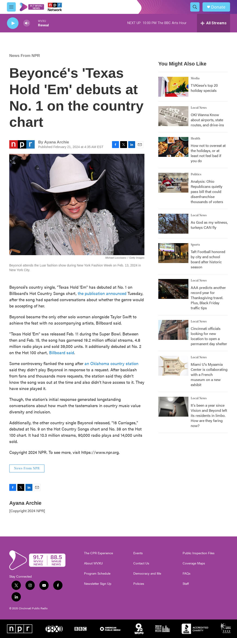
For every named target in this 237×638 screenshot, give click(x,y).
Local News (199, 108)
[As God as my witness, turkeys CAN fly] (173, 224)
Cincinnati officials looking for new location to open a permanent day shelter (209, 336)
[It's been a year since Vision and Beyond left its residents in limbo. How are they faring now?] (173, 407)
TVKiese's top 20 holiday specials (204, 88)
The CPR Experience (98, 553)
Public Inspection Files (199, 553)
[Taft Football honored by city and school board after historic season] (173, 253)
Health (195, 138)
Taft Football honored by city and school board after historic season (208, 259)
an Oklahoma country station (110, 363)
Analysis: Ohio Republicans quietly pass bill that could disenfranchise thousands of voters (207, 191)
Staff (186, 583)
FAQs (186, 573)
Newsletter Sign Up (97, 583)
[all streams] (213, 23)
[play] (12, 23)
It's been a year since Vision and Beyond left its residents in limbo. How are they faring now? (209, 415)
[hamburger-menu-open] (11, 7)
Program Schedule (97, 573)
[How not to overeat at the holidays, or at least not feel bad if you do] (173, 147)
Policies (138, 583)
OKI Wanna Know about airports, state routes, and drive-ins (207, 119)
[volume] (27, 23)
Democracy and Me (147, 573)
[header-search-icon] (195, 7)
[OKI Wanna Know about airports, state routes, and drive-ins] (173, 116)
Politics (196, 174)
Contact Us (141, 563)
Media (195, 78)
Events (138, 553)
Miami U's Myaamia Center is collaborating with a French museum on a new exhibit (209, 374)
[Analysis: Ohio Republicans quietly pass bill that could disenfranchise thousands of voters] (173, 183)
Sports (195, 245)
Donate (218, 7)
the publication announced (102, 293)
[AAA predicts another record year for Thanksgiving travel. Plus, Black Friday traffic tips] (173, 289)
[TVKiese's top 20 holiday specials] (173, 87)
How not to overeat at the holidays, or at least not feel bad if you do (208, 153)
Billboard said (61, 352)
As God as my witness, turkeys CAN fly (209, 225)
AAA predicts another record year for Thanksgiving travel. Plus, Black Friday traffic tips (208, 297)
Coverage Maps (194, 563)
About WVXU (93, 563)
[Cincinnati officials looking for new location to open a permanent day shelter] (173, 330)
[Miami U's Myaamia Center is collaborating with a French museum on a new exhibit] (173, 366)
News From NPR (24, 55)
